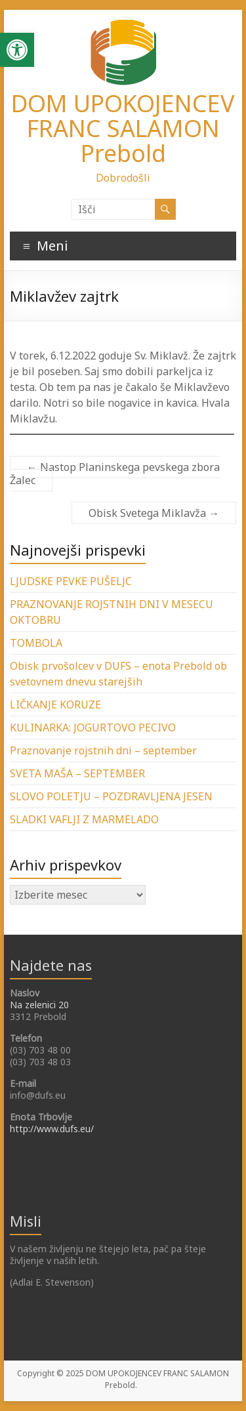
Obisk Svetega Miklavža (154, 513)
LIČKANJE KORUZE (55, 704)
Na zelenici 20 (39, 1004)
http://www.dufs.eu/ (52, 1128)
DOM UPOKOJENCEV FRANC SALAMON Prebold (123, 128)
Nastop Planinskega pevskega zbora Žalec (115, 473)
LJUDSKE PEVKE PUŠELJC (71, 581)
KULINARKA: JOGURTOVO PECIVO (93, 727)
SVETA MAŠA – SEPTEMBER (77, 773)
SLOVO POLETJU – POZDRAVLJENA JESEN (111, 796)
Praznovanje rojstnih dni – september (103, 750)
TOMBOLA (36, 643)
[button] (17, 50)
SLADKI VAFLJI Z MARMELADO (84, 819)
